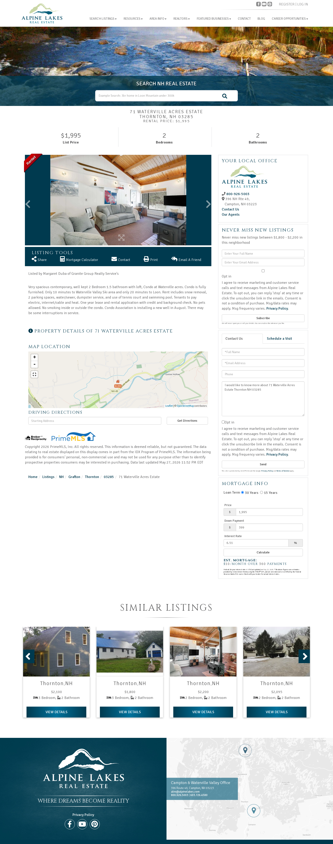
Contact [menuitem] (244, 19)
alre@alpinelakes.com (185, 792)
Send (263, 464)
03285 (109, 477)
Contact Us (230, 209)
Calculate (263, 552)
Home (33, 477)
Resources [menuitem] (133, 19)
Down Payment (234, 521)
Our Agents (230, 214)
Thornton (92, 477)
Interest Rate (233, 536)
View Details (57, 712)
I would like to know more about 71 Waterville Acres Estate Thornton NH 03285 (263, 398)
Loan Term (232, 492)
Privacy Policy (277, 308)
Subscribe (263, 318)
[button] (224, 96)
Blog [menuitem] (261, 19)
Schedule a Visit (279, 338)
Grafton (74, 477)
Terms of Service (283, 471)
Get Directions (187, 421)
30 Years (249, 492)
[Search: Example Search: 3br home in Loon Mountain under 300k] (166, 95)
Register (286, 4)
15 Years (268, 492)
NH (61, 477)
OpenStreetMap (185, 405)
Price (228, 505)
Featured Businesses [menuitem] (214, 19)
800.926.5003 (179, 795)
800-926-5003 (237, 194)
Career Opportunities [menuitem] (290, 19)
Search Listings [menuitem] (103, 19)
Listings (48, 477)
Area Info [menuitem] (158, 19)
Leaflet (169, 405)
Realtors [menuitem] (181, 19)
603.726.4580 (199, 795)
